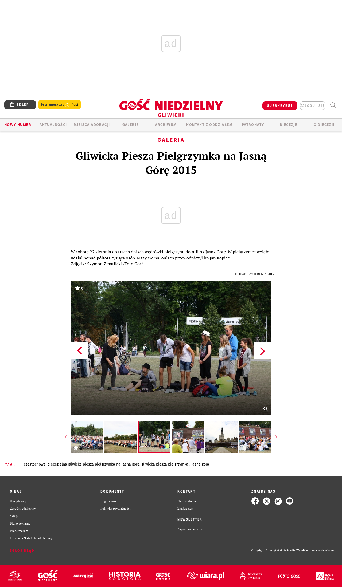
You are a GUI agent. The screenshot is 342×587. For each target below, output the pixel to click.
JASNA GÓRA (200, 464)
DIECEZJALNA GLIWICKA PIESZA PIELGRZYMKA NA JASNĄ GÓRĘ (93, 464)
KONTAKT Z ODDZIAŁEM (209, 125)
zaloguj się (312, 106)
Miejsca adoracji (92, 125)
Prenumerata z (59, 105)
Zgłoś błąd (22, 551)
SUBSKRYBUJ (279, 106)
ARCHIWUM (166, 125)
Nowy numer (17, 125)
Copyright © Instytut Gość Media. (273, 550)
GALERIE (130, 125)
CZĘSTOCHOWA (35, 464)
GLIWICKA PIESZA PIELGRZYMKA (165, 464)
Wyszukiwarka (333, 105)
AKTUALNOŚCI (53, 125)
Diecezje (288, 125)
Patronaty (253, 125)
